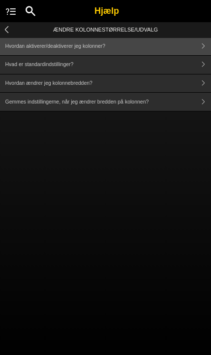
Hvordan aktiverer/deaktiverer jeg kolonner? (108, 46)
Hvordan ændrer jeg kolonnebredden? (108, 83)
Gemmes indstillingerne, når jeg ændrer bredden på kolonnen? (108, 102)
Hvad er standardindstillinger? (108, 65)
